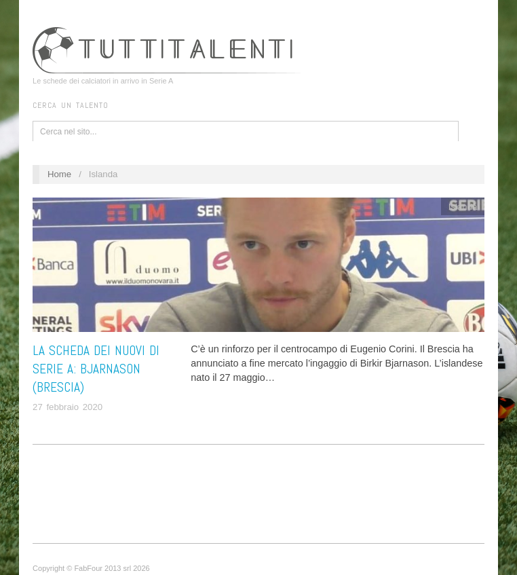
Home (59, 174)
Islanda (463, 207)
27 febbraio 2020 (67, 407)
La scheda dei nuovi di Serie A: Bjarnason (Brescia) (96, 369)
